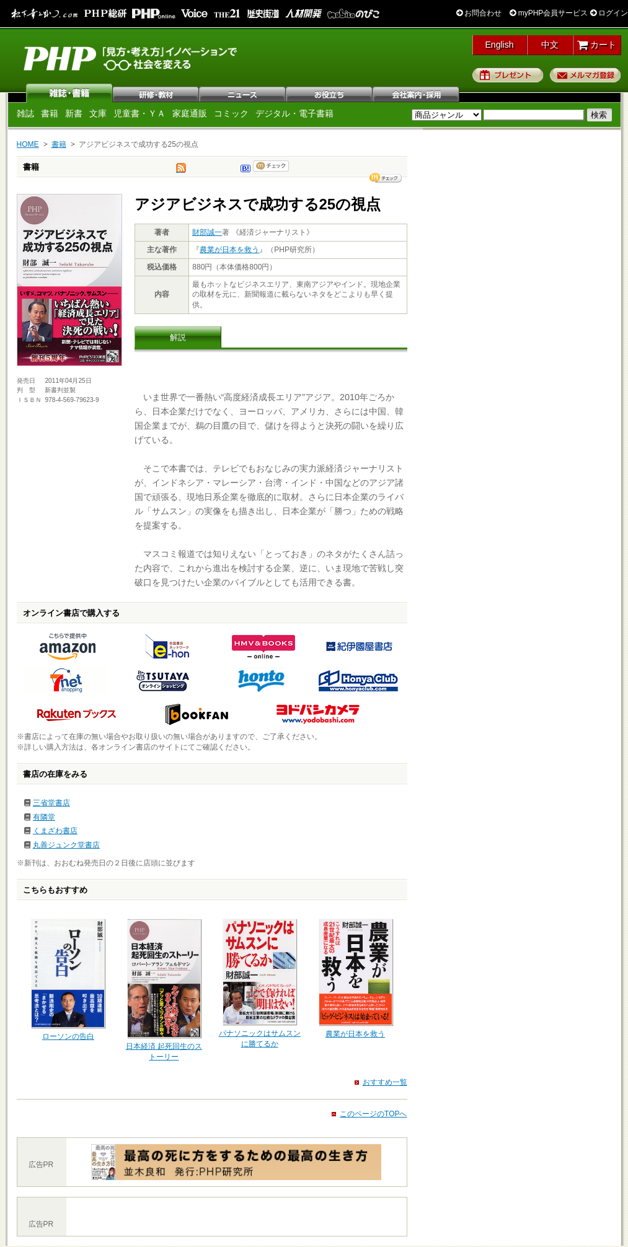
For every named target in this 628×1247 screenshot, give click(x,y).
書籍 (49, 113)
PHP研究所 (131, 57)
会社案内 (416, 93)
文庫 (98, 113)
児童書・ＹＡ (139, 113)
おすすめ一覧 (385, 1082)
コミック (231, 113)
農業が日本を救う (229, 249)
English (499, 45)
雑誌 (69, 93)
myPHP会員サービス (549, 13)
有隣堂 (44, 817)
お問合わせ (479, 13)
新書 (73, 113)
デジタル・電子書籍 (294, 113)
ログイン (609, 13)
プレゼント (508, 75)
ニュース (243, 93)
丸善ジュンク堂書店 (66, 845)
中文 (550, 45)
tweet (181, 171)
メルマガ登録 (585, 75)
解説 (178, 337)
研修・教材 (156, 93)
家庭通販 (189, 113)
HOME (28, 144)
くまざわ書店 (55, 830)
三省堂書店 (51, 803)
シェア (385, 178)
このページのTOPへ (373, 1113)
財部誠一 (207, 232)
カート (596, 45)
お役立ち (329, 93)
